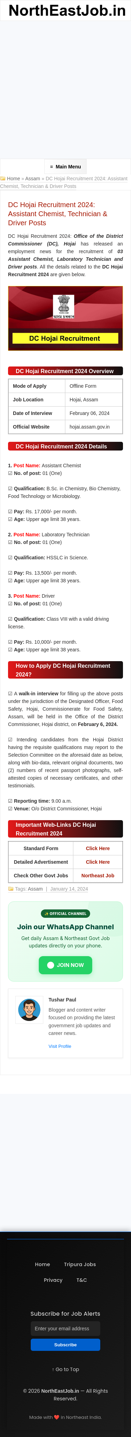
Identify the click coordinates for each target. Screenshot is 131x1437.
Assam (33, 178)
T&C (82, 1280)
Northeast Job (97, 875)
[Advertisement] (65, 89)
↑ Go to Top (65, 1369)
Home (13, 178)
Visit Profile (60, 1046)
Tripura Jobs (80, 1264)
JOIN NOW (65, 965)
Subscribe (65, 1344)
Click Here (98, 848)
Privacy (53, 1280)
